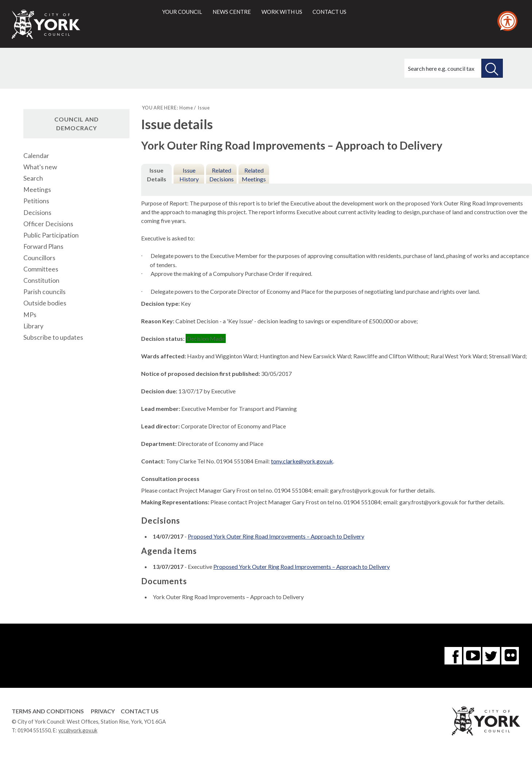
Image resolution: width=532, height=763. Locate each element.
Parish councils (44, 292)
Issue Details (156, 174)
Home (186, 108)
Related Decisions (221, 174)
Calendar (36, 155)
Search (33, 178)
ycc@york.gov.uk (77, 730)
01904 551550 (34, 730)
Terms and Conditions (48, 711)
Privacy (103, 711)
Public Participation (51, 235)
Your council (182, 11)
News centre (232, 11)
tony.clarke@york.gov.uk (302, 461)
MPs (29, 315)
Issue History (189, 174)
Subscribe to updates (53, 337)
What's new (40, 167)
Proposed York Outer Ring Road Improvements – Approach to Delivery (276, 536)
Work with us (281, 11)
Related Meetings (254, 174)
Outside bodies (44, 303)
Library (33, 326)
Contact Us (140, 711)
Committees (40, 269)
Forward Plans (43, 246)
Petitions (36, 201)
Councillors (39, 258)
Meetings (37, 189)
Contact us (329, 11)
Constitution (41, 280)
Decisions (37, 212)
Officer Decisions (48, 224)
